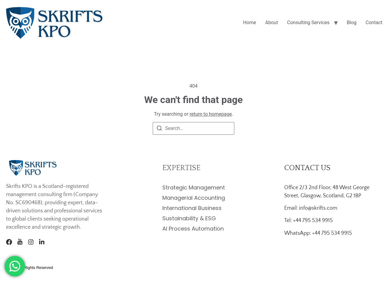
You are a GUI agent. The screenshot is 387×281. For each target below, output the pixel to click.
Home (249, 22)
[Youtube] (20, 242)
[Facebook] (9, 242)
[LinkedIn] (42, 242)
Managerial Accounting (193, 198)
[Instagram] (31, 242)
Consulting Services (308, 22)
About (271, 22)
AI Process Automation (193, 228)
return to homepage (211, 114)
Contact (374, 22)
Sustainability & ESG (189, 218)
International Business (192, 208)
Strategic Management (193, 187)
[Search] (159, 129)
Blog (351, 22)
